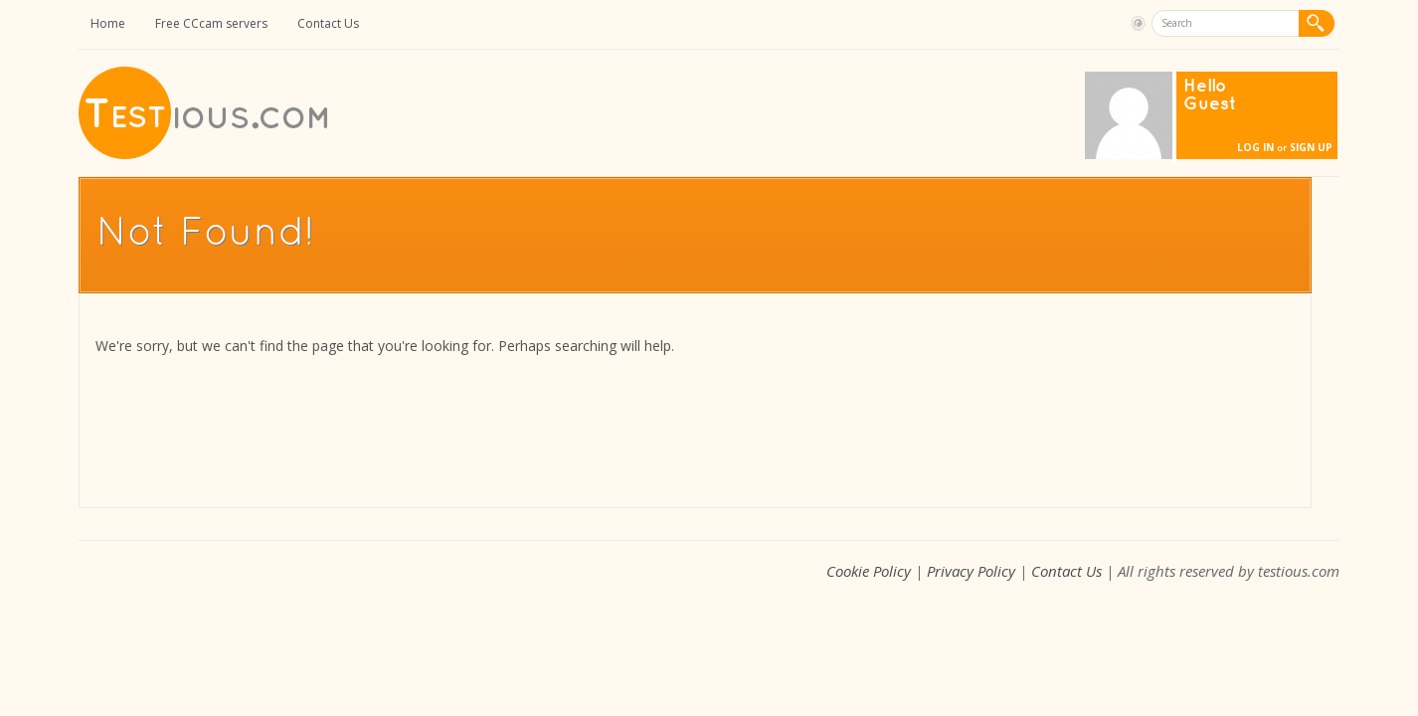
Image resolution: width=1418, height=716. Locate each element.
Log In (1255, 147)
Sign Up (1311, 147)
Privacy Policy (971, 571)
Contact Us (328, 23)
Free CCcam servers (211, 23)
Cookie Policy (868, 571)
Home (107, 23)
